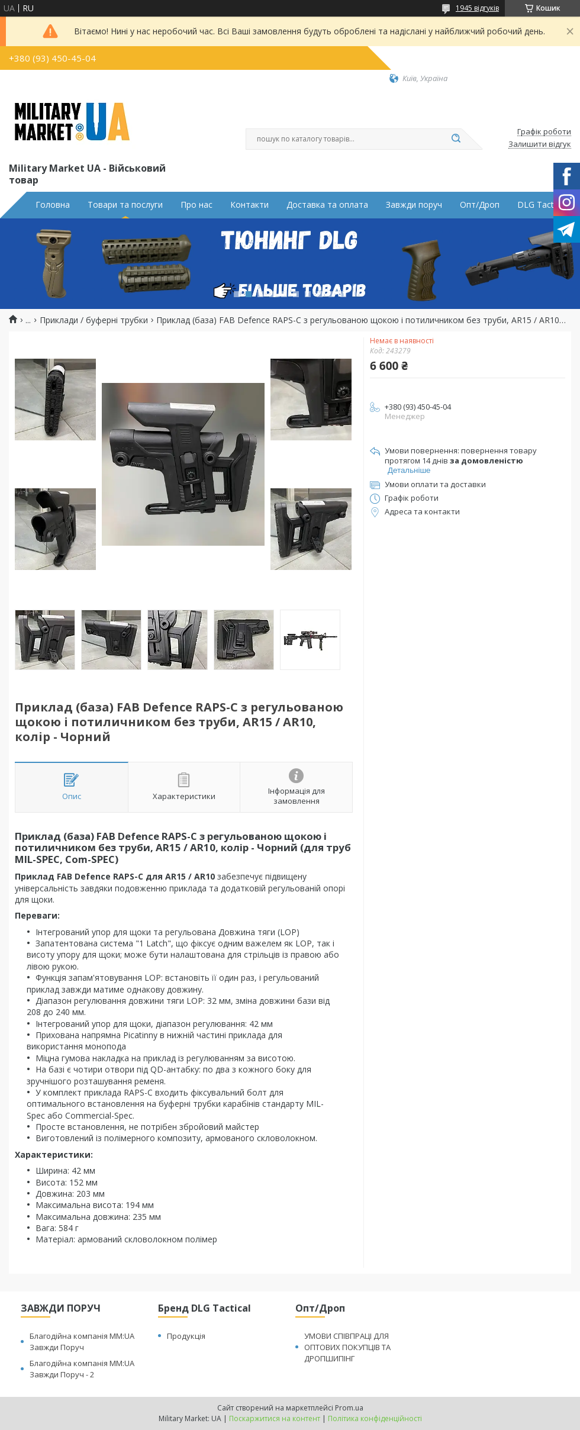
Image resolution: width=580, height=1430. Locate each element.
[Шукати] (456, 139)
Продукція (186, 1336)
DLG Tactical (541, 205)
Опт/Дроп (480, 205)
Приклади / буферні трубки (94, 320)
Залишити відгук (539, 144)
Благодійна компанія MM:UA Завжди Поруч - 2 (82, 1369)
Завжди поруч (414, 205)
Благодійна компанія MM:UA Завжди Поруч (82, 1341)
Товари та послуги (125, 205)
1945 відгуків (477, 8)
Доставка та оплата (327, 205)
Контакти (249, 205)
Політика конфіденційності (375, 1418)
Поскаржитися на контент (274, 1418)
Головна (53, 205)
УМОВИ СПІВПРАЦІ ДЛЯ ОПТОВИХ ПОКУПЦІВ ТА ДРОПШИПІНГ (347, 1347)
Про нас (196, 205)
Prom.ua (349, 1408)
